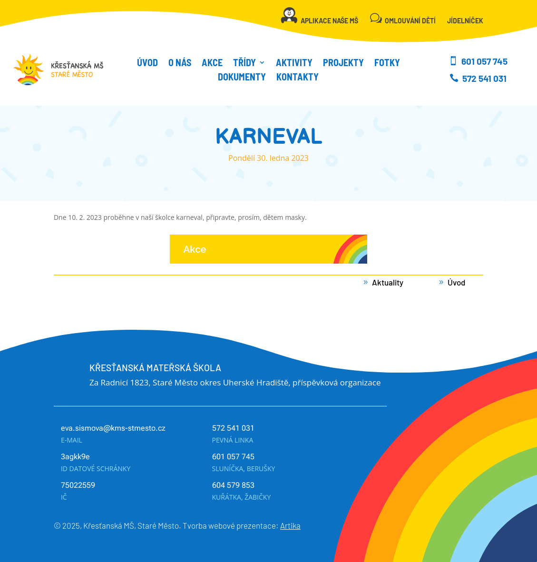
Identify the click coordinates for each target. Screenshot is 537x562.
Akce (212, 63)
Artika (290, 525)
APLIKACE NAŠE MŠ (329, 21)
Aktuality (387, 282)
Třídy (244, 63)
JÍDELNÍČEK (465, 21)
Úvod (147, 63)
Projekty (343, 63)
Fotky (387, 63)
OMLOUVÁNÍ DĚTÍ (410, 21)
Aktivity (294, 63)
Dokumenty (242, 77)
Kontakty (297, 77)
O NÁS (179, 63)
